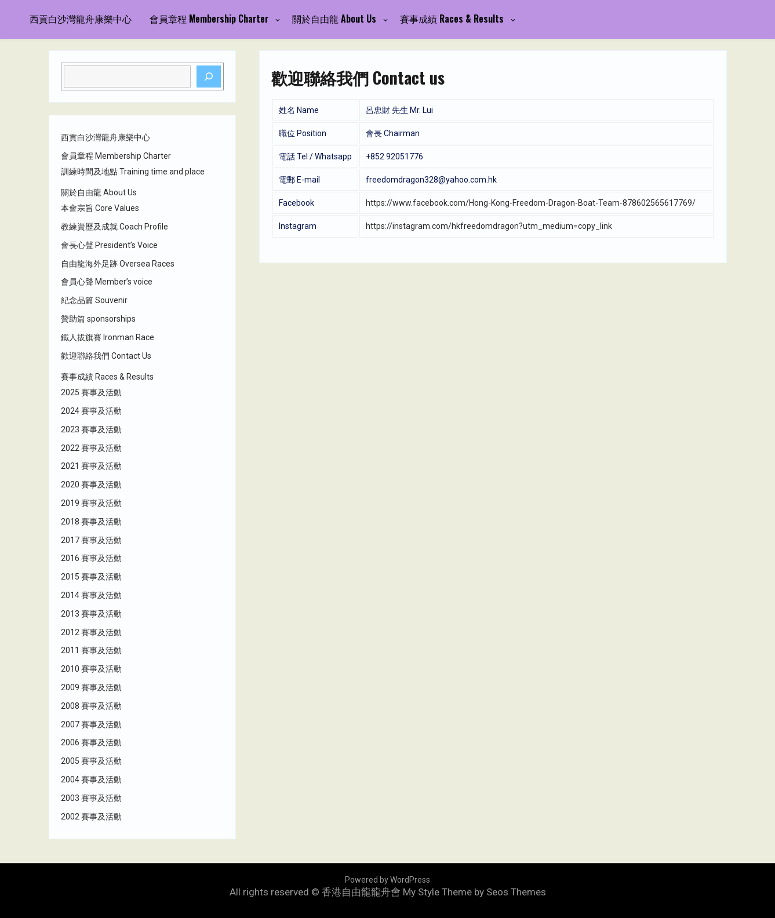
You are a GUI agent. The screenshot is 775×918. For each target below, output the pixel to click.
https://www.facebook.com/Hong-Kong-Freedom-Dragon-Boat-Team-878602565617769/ (531, 202)
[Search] (209, 76)
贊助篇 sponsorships (98, 318)
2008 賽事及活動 (91, 706)
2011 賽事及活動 (91, 650)
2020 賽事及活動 (91, 484)
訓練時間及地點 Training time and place (133, 171)
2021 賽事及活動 (91, 466)
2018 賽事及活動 (91, 521)
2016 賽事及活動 (91, 558)
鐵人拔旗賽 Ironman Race (107, 337)
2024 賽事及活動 (91, 411)
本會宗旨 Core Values (100, 208)
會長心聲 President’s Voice (109, 245)
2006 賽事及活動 (91, 742)
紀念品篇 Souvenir (94, 300)
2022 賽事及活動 (91, 448)
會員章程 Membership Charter (209, 19)
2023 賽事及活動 (91, 429)
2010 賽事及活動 (91, 668)
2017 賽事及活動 (91, 540)
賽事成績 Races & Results (452, 19)
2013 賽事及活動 (91, 613)
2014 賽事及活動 (91, 595)
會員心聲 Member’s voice (106, 281)
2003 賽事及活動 (91, 798)
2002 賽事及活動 (91, 816)
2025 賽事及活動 (91, 392)
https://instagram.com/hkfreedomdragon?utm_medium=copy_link (489, 226)
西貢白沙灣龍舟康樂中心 (81, 19)
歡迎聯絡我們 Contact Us (106, 355)
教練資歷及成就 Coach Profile (114, 226)
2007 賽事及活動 (91, 724)
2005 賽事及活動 (91, 761)
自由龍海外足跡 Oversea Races (117, 263)
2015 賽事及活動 (91, 576)
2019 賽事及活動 (91, 503)
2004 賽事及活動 (91, 779)
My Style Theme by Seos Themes (474, 892)
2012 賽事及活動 (91, 632)
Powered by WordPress (387, 879)
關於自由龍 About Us (334, 19)
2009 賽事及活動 (91, 687)
